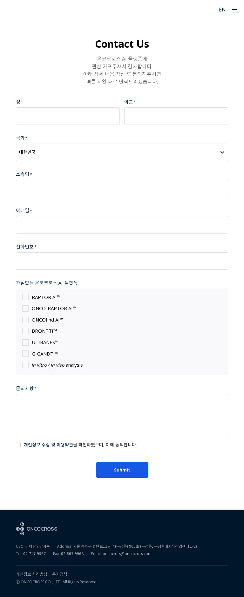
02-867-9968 (72, 553)
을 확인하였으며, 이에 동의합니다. (80, 445)
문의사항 (25, 388)
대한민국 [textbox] (27, 152)
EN (222, 9)
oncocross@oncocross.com (127, 553)
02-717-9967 (34, 553)
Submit (122, 470)
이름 (128, 101)
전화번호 (25, 246)
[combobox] (122, 152)
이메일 (22, 210)
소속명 (22, 174)
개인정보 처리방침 (31, 574)
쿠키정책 (59, 574)
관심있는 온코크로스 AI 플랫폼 (47, 283)
